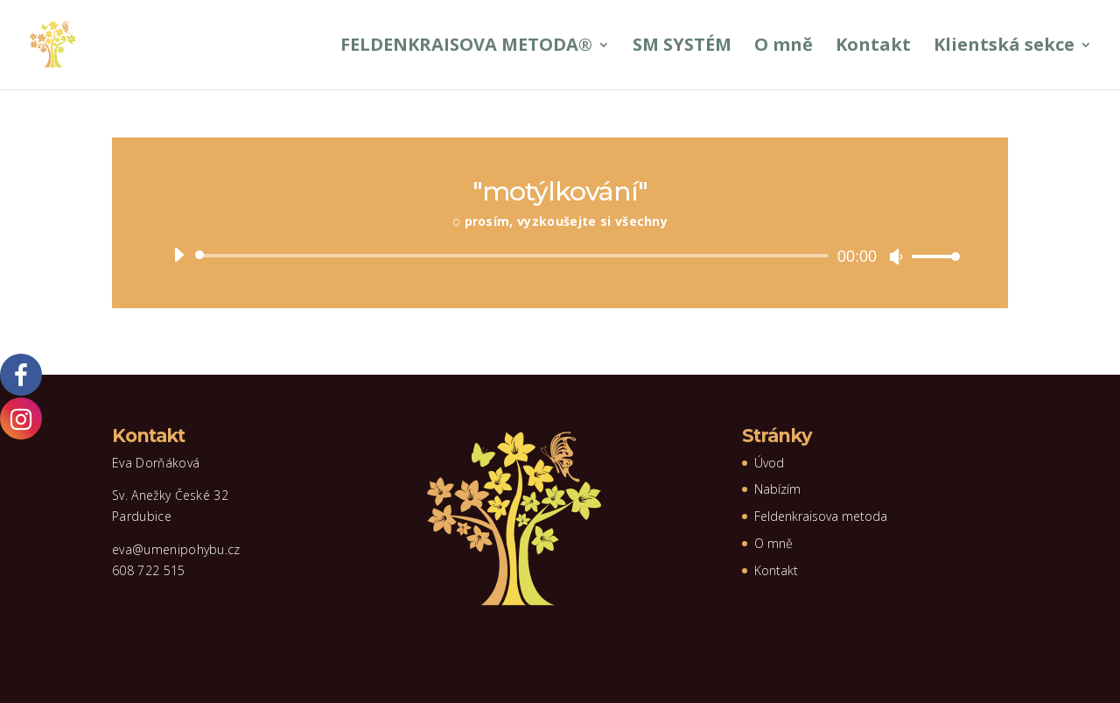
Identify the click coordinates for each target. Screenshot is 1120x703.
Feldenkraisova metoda (820, 516)
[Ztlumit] (896, 256)
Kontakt (873, 47)
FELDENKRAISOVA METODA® (466, 47)
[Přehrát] (178, 255)
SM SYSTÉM (682, 47)
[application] (560, 255)
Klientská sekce (1004, 47)
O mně (783, 47)
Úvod (769, 462)
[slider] (515, 255)
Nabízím (777, 489)
